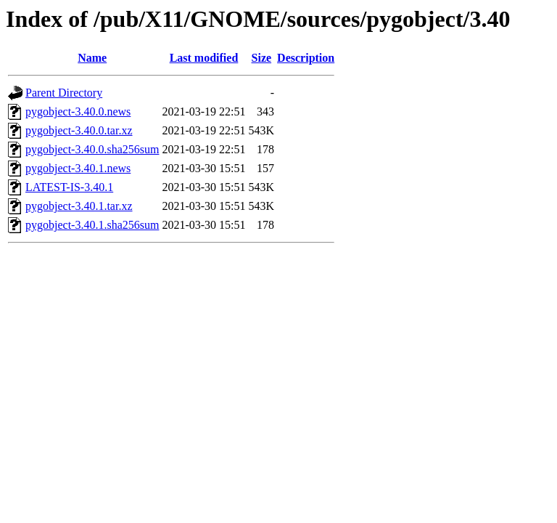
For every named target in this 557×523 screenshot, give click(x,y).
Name (92, 58)
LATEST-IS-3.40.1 (69, 187)
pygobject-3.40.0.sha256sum (92, 149)
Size (262, 58)
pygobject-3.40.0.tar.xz (79, 130)
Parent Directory (63, 92)
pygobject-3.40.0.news (78, 111)
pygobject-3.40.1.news (78, 168)
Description (305, 58)
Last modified (204, 58)
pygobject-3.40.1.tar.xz (79, 206)
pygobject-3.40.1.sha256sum (92, 225)
